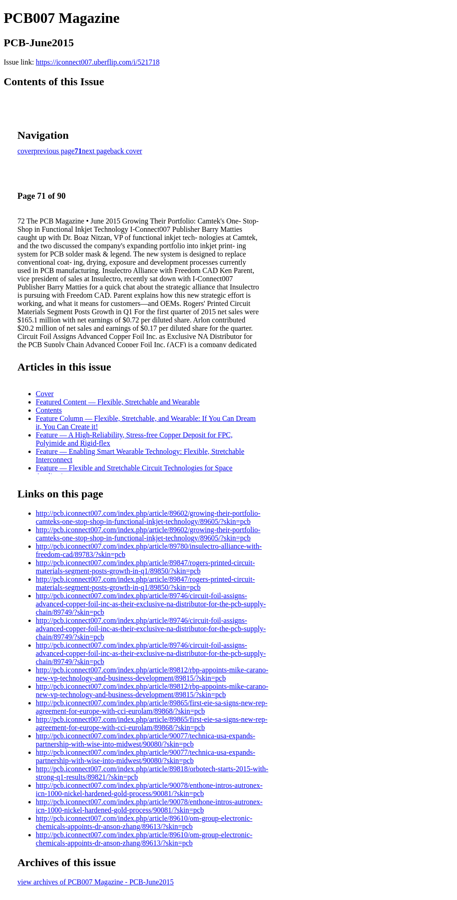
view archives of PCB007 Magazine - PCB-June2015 (95, 882)
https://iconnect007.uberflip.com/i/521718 (97, 62)
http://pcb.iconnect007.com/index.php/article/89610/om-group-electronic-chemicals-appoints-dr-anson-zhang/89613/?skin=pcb (144, 822)
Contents (49, 410)
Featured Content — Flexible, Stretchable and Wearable (118, 402)
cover (25, 151)
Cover (45, 394)
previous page (54, 151)
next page (96, 151)
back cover (126, 151)
